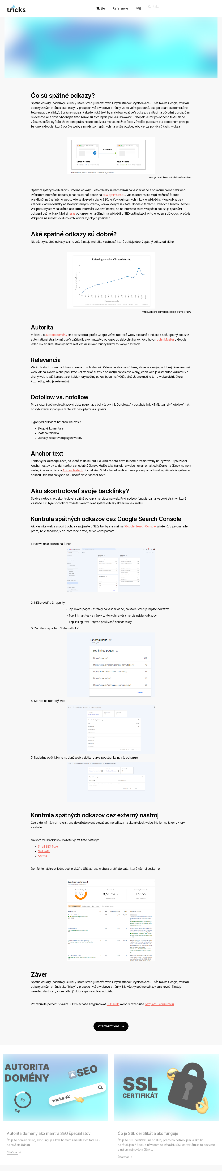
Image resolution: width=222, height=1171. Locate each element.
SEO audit (113, 1004)
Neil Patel (44, 851)
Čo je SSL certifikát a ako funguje (148, 1151)
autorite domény (56, 335)
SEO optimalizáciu (114, 195)
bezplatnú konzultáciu (159, 1004)
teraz (71, 213)
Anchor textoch (72, 470)
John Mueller (165, 339)
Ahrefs (42, 856)
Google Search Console (140, 526)
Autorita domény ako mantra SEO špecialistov (49, 1151)
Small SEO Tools (48, 846)
